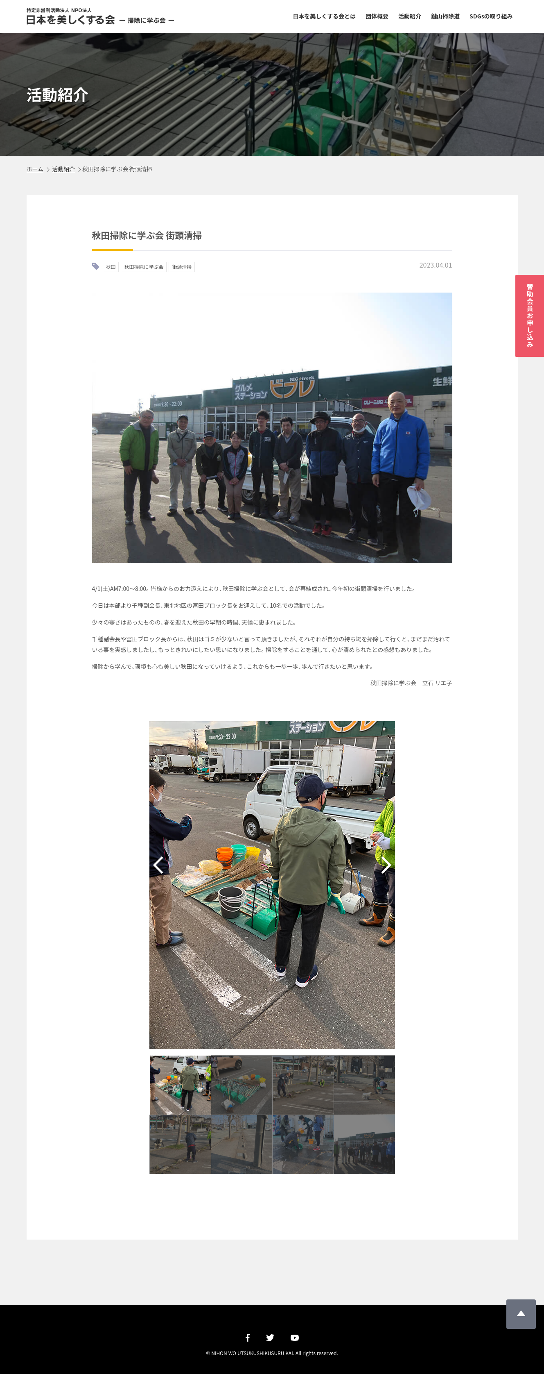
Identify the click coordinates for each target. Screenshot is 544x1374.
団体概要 (377, 16)
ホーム (35, 169)
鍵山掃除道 (445, 16)
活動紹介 (409, 16)
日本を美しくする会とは (324, 16)
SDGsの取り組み (491, 16)
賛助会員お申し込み (530, 316)
